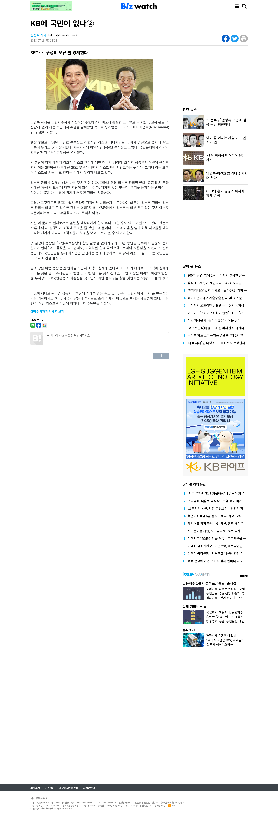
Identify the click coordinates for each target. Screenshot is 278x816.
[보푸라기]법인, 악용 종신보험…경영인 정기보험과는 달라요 (228, 508)
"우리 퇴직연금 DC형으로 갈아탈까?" (229, 640)
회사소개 (35, 788)
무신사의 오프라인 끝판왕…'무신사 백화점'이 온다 (221, 305)
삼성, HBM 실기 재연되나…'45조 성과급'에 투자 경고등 (225, 282)
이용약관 (49, 788)
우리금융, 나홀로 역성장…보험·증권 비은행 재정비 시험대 (226, 500)
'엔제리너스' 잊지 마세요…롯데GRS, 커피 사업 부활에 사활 (227, 290)
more (244, 576)
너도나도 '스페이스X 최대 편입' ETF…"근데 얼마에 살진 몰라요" (231, 312)
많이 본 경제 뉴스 (194, 484)
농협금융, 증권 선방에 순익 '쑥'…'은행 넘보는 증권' (238, 593)
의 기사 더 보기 (47, 311)
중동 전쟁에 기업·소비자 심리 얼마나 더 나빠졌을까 (221, 560)
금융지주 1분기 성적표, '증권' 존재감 (209, 583)
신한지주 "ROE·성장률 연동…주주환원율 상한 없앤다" (224, 538)
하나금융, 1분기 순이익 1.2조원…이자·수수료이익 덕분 (240, 598)
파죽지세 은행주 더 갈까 (221, 635)
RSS (171, 805)
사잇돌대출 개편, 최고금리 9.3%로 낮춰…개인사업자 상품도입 (229, 530)
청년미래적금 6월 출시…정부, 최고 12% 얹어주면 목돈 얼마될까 (230, 515)
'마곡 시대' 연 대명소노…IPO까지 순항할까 (216, 342)
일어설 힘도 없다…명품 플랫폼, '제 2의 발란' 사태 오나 (224, 335)
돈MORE (189, 629)
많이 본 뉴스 (192, 266)
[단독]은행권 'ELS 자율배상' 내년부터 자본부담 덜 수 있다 (226, 493)
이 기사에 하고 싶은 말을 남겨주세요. (107, 341)
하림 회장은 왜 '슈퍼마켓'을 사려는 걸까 (214, 320)
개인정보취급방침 (68, 788)
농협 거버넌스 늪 (195, 606)
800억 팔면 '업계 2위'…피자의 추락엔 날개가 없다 (221, 275)
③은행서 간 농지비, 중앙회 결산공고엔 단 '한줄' (236, 612)
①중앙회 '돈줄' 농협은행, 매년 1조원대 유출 (233, 621)
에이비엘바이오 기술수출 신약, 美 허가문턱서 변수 (221, 297)
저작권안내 (89, 788)
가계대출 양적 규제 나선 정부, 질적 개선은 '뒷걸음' (221, 523)
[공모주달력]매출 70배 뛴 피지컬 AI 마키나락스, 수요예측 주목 (229, 327)
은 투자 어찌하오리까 (219, 644)
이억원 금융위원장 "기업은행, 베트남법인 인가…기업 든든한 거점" (232, 545)
